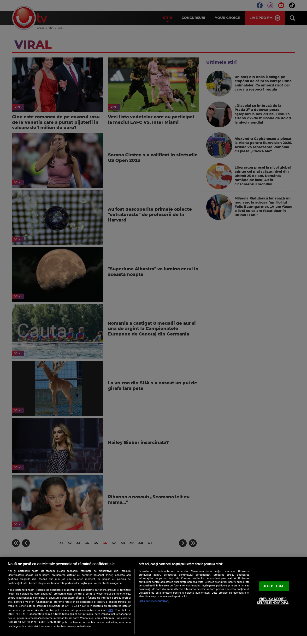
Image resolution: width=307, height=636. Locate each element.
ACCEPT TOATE (274, 586)
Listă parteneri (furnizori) (154, 601)
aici (110, 610)
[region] (153, 596)
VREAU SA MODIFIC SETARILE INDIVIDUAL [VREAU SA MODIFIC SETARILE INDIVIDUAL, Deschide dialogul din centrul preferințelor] (272, 601)
